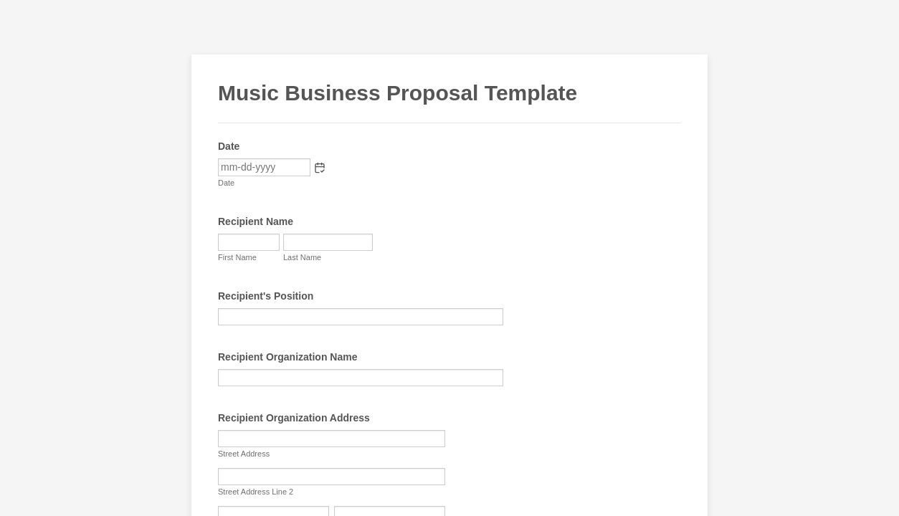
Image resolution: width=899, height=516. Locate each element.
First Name (237, 257)
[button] (319, 167)
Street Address (244, 453)
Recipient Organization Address (294, 418)
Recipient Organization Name (287, 357)
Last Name (302, 257)
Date (226, 182)
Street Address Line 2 (255, 491)
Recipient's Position (265, 296)
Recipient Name (255, 221)
